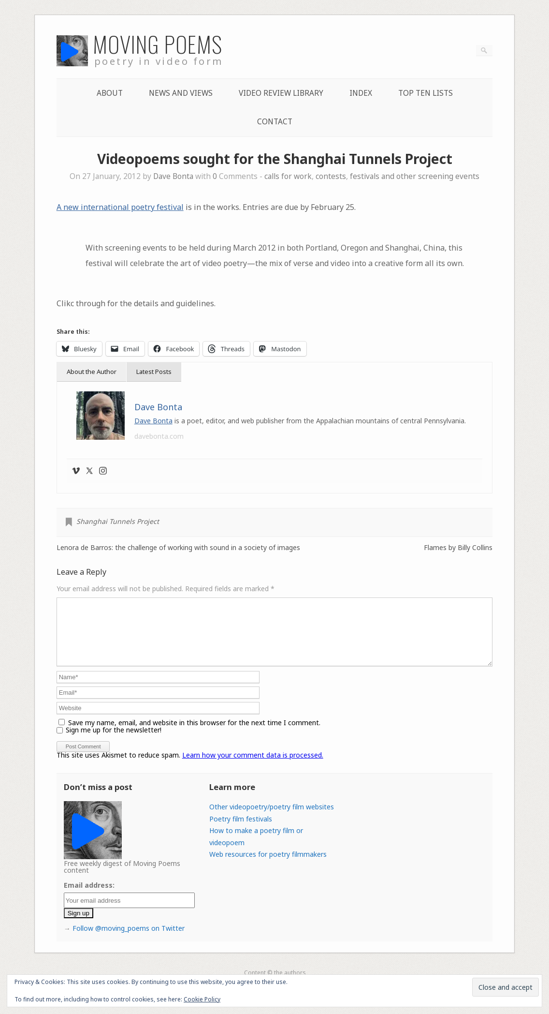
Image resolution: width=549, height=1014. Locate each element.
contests (331, 176)
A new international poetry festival (120, 207)
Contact (274, 122)
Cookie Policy (202, 999)
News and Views (181, 93)
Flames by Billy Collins (458, 547)
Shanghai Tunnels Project (117, 521)
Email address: (89, 896)
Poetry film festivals (240, 830)
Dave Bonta (173, 176)
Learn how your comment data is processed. (252, 766)
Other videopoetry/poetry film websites (271, 818)
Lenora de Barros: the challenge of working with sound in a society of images (178, 547)
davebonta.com (159, 436)
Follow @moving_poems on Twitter (128, 939)
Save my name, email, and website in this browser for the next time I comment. (194, 734)
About (110, 93)
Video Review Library (281, 93)
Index (360, 93)
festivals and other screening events (414, 176)
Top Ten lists (425, 93)
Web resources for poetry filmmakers (268, 865)
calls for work (288, 176)
